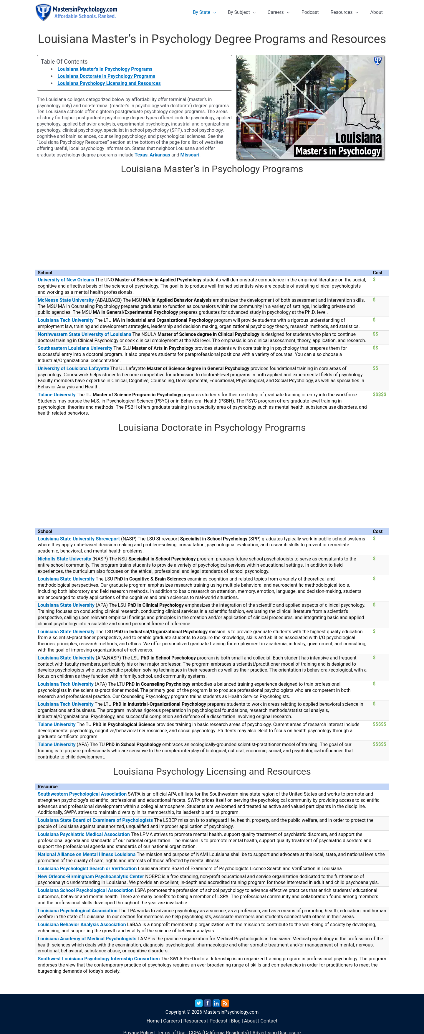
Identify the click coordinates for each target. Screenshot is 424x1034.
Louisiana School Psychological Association (84, 885)
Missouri (188, 157)
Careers (172, 1014)
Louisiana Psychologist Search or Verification (86, 864)
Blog (235, 1014)
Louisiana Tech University (65, 321)
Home (154, 1014)
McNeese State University (65, 302)
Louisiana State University (65, 578)
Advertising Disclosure (274, 1026)
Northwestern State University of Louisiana (83, 335)
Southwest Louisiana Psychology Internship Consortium (97, 953)
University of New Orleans (65, 282)
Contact (267, 1014)
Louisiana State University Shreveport (77, 539)
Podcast (218, 1014)
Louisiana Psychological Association (76, 905)
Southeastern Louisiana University (74, 349)
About (249, 1014)
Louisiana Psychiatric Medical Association (82, 831)
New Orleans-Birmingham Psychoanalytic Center (89, 872)
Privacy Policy (140, 1026)
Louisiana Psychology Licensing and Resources (107, 85)
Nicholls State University (64, 558)
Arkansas (159, 157)
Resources (195, 1014)
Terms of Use (172, 1026)
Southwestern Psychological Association (81, 791)
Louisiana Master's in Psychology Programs (103, 71)
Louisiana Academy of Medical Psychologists (86, 933)
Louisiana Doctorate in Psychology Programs (104, 78)
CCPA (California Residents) (219, 1026)
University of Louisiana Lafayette (72, 369)
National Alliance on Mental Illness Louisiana (85, 850)
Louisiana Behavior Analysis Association (80, 919)
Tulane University (56, 395)
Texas (141, 157)
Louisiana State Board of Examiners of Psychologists (94, 817)
